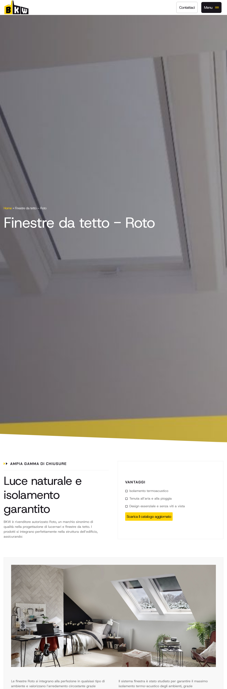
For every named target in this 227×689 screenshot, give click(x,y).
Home (8, 208)
